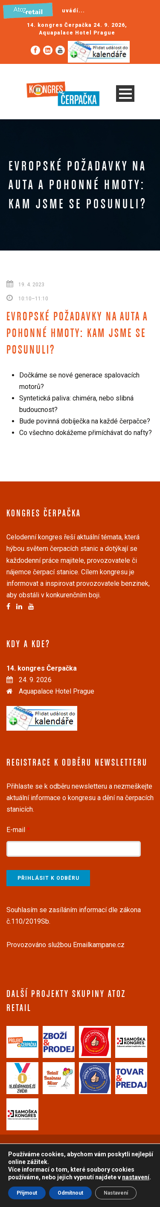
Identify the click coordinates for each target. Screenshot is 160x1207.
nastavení (135, 1177)
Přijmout (27, 1193)
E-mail (18, 830)
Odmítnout (70, 1193)
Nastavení (116, 1193)
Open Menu (125, 93)
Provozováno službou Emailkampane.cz (65, 945)
